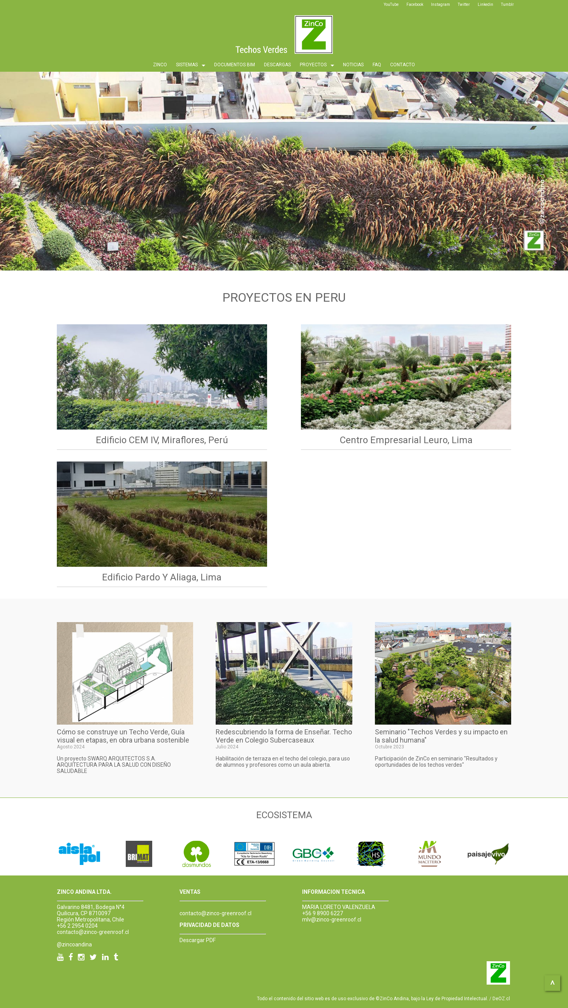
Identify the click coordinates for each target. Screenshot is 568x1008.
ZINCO (160, 64)
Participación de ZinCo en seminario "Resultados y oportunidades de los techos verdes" (436, 761)
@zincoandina (74, 944)
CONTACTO (402, 64)
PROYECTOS (317, 65)
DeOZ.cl (501, 998)
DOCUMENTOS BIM (234, 64)
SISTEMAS (190, 65)
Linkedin (485, 4)
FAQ (377, 64)
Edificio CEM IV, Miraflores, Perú (162, 440)
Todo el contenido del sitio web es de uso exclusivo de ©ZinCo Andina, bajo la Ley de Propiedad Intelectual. (372, 998)
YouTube (391, 4)
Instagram (440, 4)
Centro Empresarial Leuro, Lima (406, 440)
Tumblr (507, 4)
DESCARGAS (277, 64)
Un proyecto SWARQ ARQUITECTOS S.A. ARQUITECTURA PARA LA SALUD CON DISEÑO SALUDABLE (114, 764)
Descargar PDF (197, 940)
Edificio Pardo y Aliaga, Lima (162, 577)
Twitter (464, 4)
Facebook (414, 4)
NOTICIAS (353, 64)
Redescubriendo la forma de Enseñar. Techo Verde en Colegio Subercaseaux (284, 736)
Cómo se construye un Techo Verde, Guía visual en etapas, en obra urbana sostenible (123, 736)
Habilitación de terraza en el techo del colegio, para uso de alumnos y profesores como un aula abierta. (283, 761)
